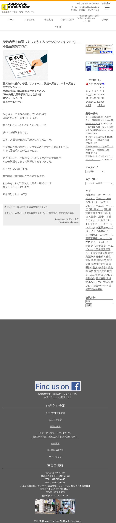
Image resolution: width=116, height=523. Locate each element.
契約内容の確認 (66, 213)
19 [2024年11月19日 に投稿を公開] (92, 98)
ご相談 (58, 27)
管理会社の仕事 (99, 264)
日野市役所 (55, 426)
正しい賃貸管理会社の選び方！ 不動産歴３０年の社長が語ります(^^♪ (99, 120)
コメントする (72, 219)
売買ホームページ (12, 101)
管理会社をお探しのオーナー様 (86, 19)
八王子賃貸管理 (101, 249)
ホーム (11, 19)
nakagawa (74, 222)
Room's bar (17, 6)
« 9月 (88, 105)
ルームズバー (17, 213)
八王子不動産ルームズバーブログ (99, 238)
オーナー (103, 195)
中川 (100, 213)
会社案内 (48, 19)
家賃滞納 (90, 256)
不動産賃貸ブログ (33, 213)
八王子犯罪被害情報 (55, 413)
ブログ (105, 19)
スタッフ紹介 (67, 19)
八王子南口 (99, 242)
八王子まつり (92, 220)
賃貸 (91, 271)
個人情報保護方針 (55, 450)
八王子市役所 (55, 420)
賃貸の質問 (100, 271)
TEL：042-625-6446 (55, 479)
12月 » (101, 105)
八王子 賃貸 (104, 216)
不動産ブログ (96, 209)
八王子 (92, 216)
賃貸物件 (90, 278)
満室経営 (101, 260)
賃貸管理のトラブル (38, 207)
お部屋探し (29, 19)
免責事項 (55, 443)
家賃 (110, 253)
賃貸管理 (101, 278)
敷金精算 (101, 256)
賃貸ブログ (107, 275)
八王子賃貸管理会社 (96, 253)
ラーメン (101, 198)
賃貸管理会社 (100, 285)
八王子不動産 (98, 231)
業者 (93, 260)
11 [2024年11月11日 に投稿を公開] (89, 94)
